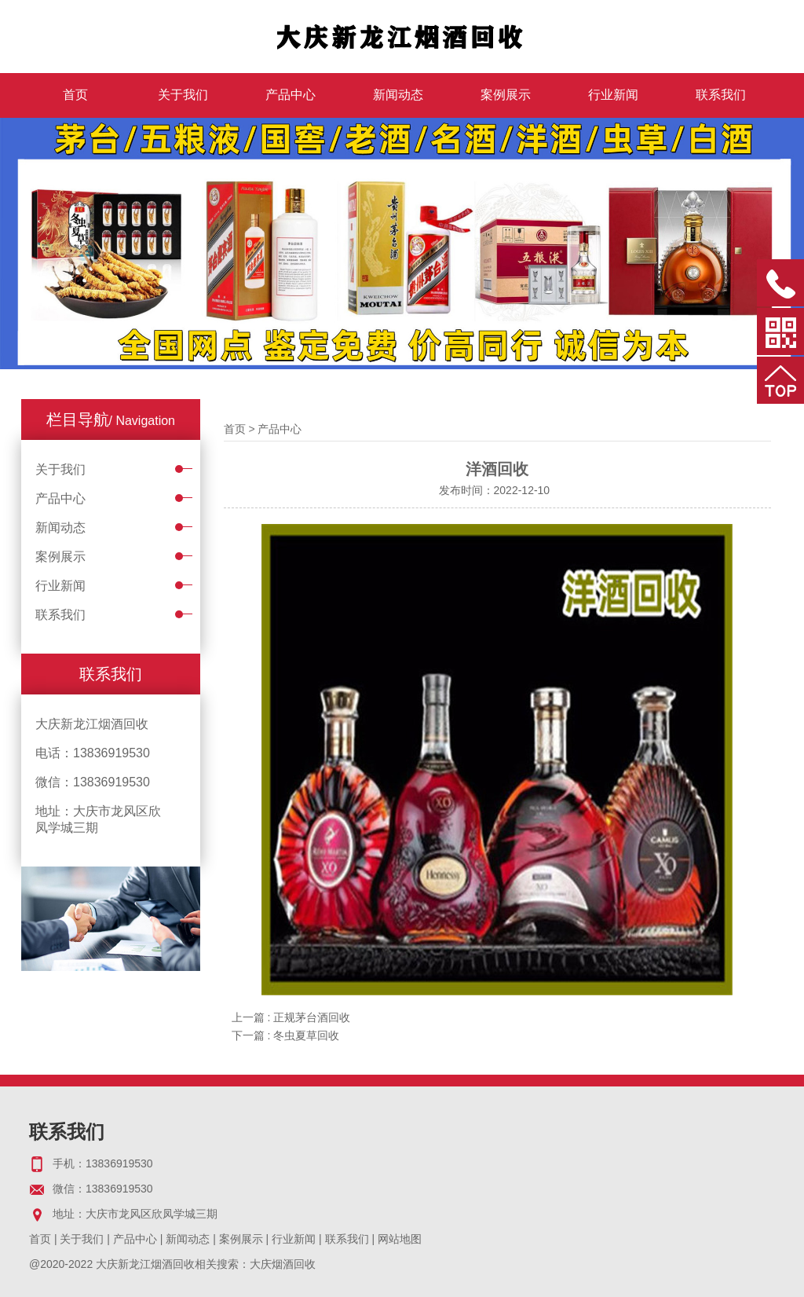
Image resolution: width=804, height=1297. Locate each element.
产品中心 (290, 94)
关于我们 (183, 94)
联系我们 (721, 94)
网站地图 (400, 1239)
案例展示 (506, 94)
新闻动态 (398, 94)
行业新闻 (613, 94)
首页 (75, 94)
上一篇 (291, 1017)
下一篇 (286, 1035)
